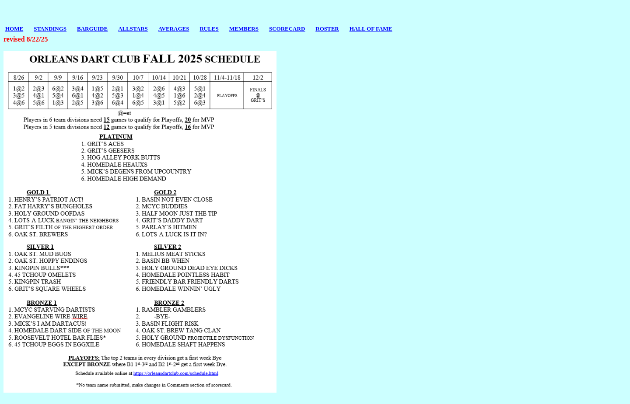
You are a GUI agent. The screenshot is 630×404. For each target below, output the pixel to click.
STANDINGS (50, 28)
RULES (209, 28)
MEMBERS (244, 28)
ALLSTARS (133, 28)
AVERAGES (173, 28)
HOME (14, 28)
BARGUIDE (92, 28)
